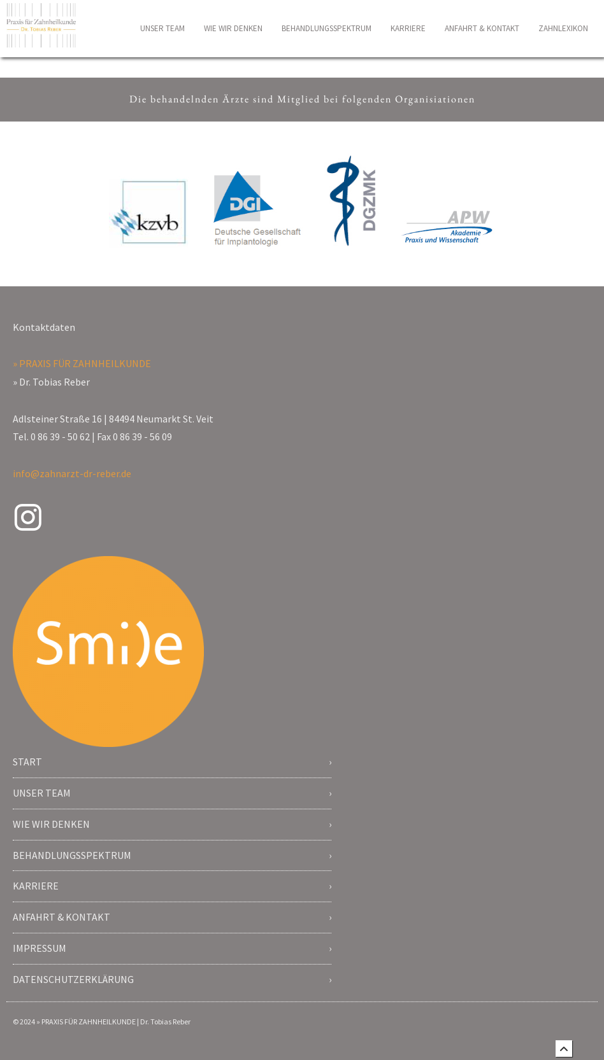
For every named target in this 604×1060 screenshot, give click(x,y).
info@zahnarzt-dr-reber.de (72, 473)
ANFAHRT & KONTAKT (482, 28)
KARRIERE (408, 28)
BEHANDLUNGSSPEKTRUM (326, 28)
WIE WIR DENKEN (233, 28)
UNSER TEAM (162, 28)
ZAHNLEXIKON (563, 28)
